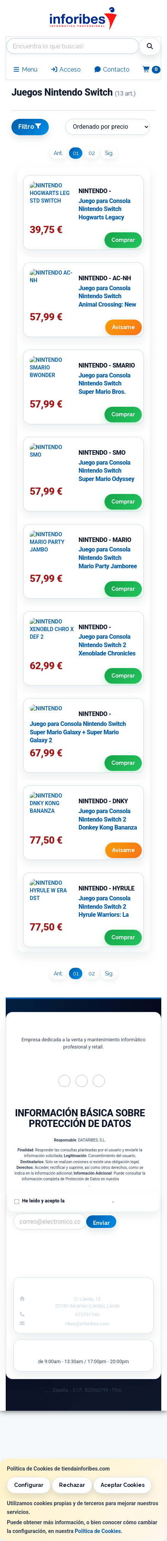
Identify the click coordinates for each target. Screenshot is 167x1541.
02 (91, 153)
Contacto (112, 69)
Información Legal (121, 1245)
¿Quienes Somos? (45, 1269)
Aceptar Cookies (122, 1485)
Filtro (30, 126)
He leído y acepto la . (68, 1201)
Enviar (101, 1223)
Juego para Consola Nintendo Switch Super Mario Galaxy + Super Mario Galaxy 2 (78, 732)
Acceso (65, 69)
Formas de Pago (121, 1261)
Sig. (109, 153)
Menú (25, 69)
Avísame (123, 327)
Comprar (123, 240)
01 (76, 153)
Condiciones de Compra (45, 1261)
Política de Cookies (98, 1531)
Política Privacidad (45, 1253)
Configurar (28, 1485)
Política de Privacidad (89, 1201)
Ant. (58, 153)
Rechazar (72, 1485)
